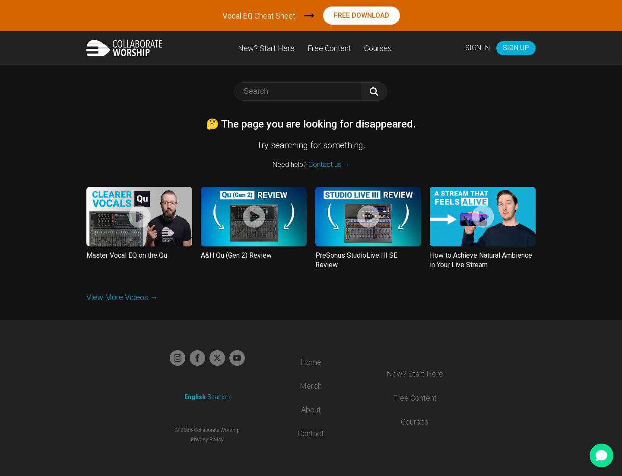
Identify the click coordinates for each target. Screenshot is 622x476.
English (195, 396)
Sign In (477, 48)
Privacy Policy (207, 440)
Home (311, 362)
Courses (378, 48)
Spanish (218, 396)
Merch (311, 385)
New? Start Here (266, 48)
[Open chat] (601, 455)
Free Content (329, 48)
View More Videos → (122, 297)
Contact (311, 433)
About (311, 409)
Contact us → (329, 164)
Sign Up (516, 48)
